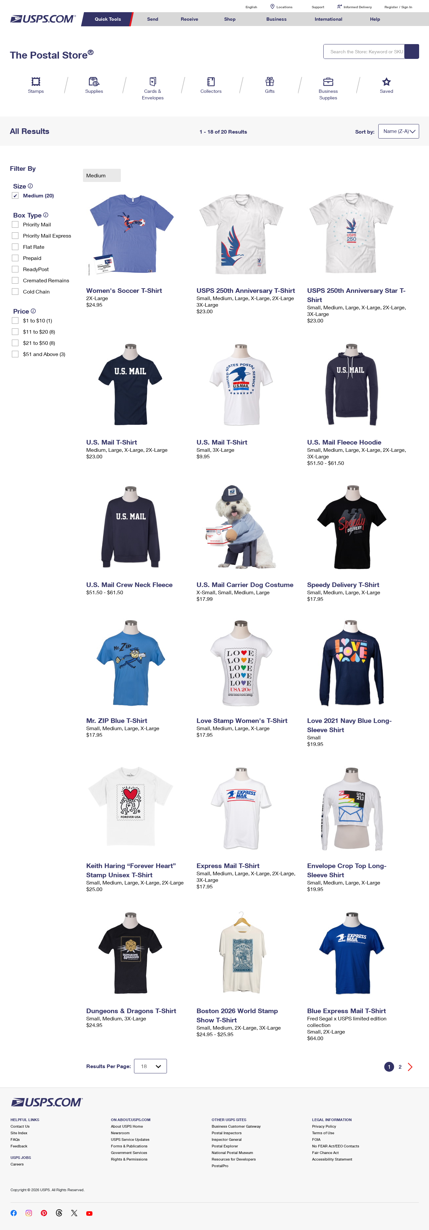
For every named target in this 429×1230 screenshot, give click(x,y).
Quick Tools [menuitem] (108, 19)
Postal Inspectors (227, 1133)
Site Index (19, 1133)
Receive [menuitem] (189, 19)
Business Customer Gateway (236, 1126)
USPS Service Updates (130, 1139)
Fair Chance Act (325, 1152)
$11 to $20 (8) (39, 331)
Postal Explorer (225, 1146)
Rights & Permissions (129, 1159)
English (244, 7)
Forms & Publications (129, 1146)
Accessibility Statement (332, 1159)
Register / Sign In (398, 7)
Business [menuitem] (276, 19)
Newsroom (120, 1133)
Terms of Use (323, 1133)
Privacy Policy (324, 1126)
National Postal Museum (232, 1152)
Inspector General (227, 1139)
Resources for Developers (234, 1159)
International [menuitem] (328, 19)
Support (318, 7)
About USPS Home (127, 1126)
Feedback (19, 1146)
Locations (284, 7)
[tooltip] (30, 186)
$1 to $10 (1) (37, 320)
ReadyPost (36, 269)
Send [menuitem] (152, 19)
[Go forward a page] (410, 1067)
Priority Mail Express (47, 235)
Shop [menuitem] (230, 19)
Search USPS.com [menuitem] (404, 19)
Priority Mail (37, 224)
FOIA (316, 1139)
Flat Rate (33, 246)
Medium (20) (38, 195)
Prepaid (32, 258)
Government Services (129, 1152)
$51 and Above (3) (44, 354)
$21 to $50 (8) (39, 343)
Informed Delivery (358, 7)
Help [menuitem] (375, 19)
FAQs (15, 1139)
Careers (17, 1164)
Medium (96, 175)
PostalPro (220, 1166)
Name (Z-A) (396, 131)
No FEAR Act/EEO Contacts (335, 1146)
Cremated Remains (46, 280)
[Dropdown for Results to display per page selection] (150, 1066)
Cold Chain (36, 291)
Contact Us (20, 1126)
